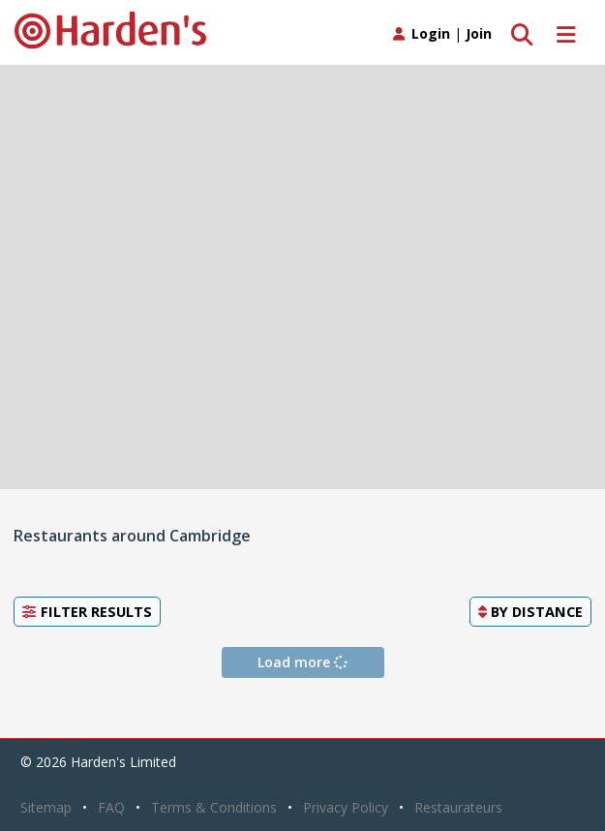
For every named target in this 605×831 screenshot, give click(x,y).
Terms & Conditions (214, 807)
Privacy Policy (345, 807)
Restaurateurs (458, 807)
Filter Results (87, 611)
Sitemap (46, 807)
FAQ (111, 807)
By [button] (530, 611)
